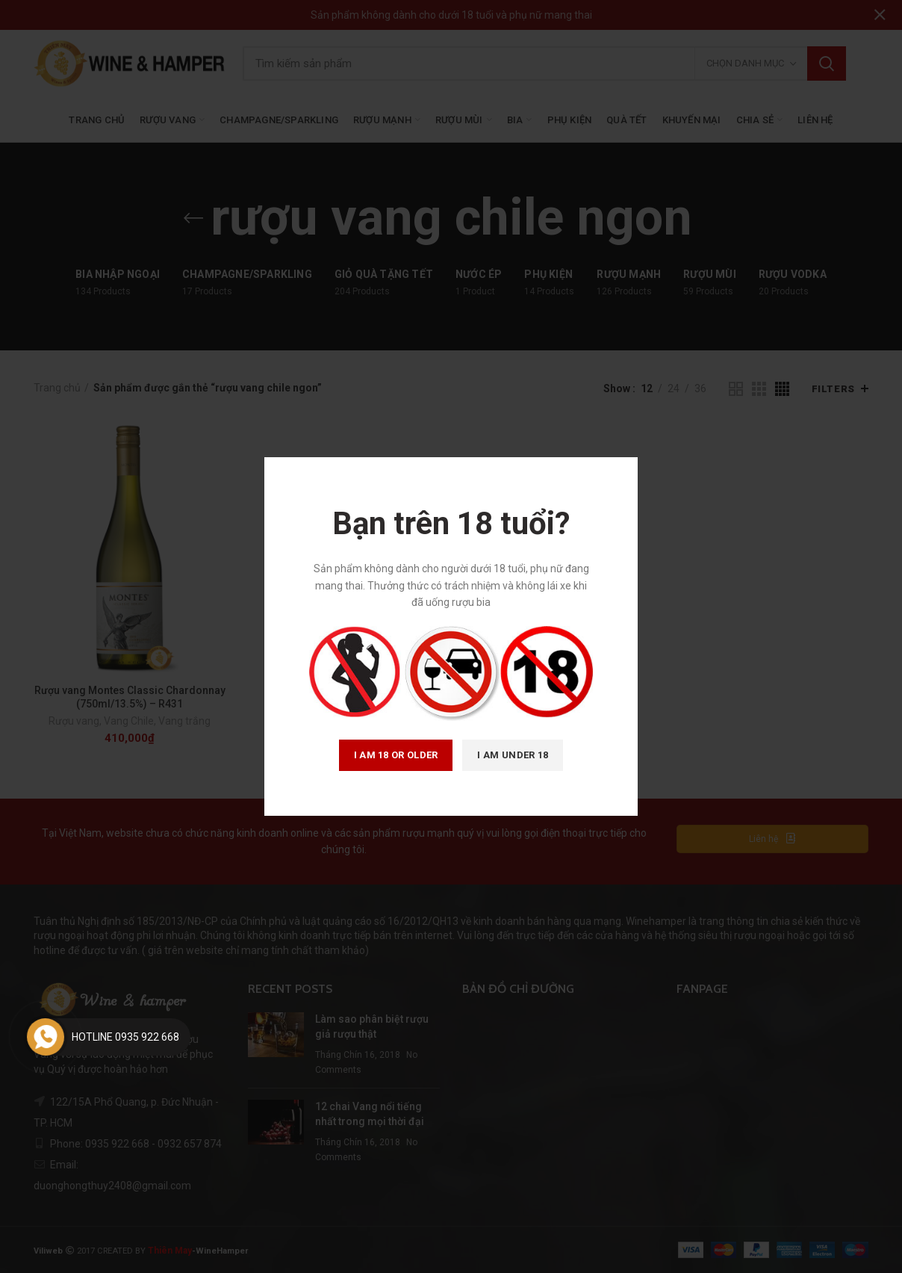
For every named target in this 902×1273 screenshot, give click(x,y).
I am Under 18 (512, 755)
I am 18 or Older (396, 755)
